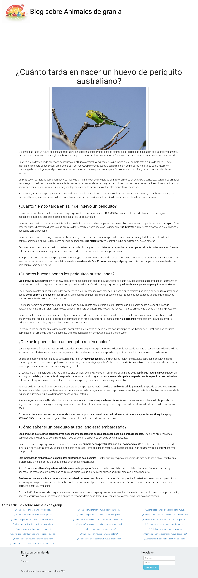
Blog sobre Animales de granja (76, 12)
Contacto (25, 561)
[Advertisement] (99, 44)
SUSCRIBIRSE (151, 567)
